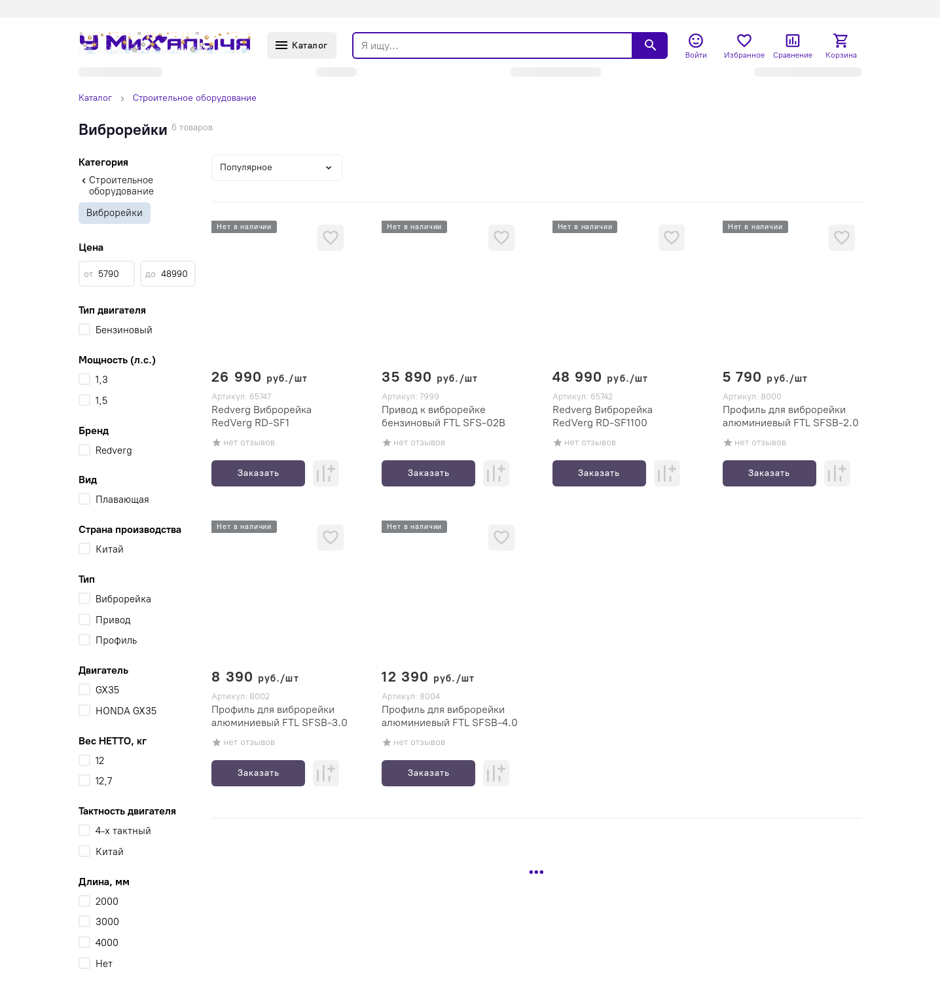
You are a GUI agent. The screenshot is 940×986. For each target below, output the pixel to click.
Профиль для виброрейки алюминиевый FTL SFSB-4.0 (450, 716)
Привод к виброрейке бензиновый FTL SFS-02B (443, 416)
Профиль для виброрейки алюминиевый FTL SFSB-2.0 (791, 416)
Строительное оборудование (195, 97)
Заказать (259, 473)
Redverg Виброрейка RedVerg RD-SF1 (261, 416)
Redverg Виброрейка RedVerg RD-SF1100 (602, 416)
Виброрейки (114, 213)
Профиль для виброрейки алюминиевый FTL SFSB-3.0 (279, 716)
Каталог (95, 97)
